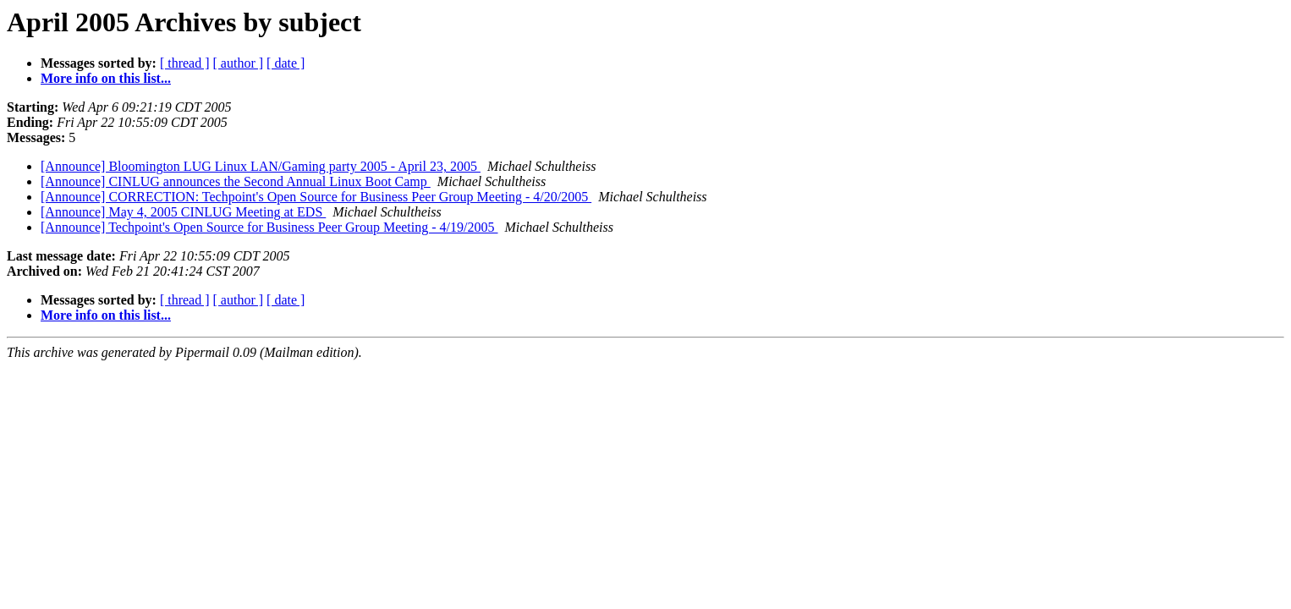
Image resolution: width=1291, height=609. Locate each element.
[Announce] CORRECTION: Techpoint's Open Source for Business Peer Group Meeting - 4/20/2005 (316, 196)
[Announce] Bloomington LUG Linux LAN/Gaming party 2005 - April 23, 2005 (261, 166)
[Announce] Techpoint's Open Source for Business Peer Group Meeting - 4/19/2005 (269, 227)
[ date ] (285, 63)
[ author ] (238, 63)
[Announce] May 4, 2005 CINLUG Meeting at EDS (183, 212)
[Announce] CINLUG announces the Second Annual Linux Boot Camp (236, 181)
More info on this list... (106, 78)
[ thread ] (185, 63)
